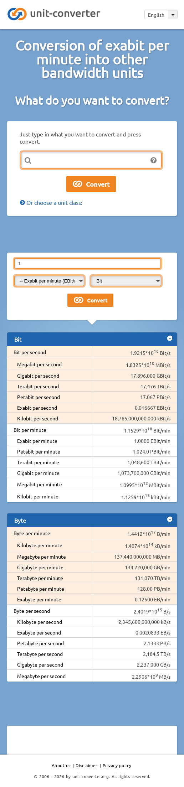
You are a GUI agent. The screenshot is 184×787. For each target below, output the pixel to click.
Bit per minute (30, 429)
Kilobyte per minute (39, 545)
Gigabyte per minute (40, 567)
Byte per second (32, 610)
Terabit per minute (38, 462)
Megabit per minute (39, 484)
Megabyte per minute (41, 556)
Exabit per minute (37, 440)
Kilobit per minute (37, 496)
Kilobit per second (37, 418)
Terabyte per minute (40, 578)
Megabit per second (39, 364)
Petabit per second (38, 397)
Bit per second (30, 352)
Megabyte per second (41, 676)
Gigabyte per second (40, 664)
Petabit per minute (38, 451)
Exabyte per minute (39, 599)
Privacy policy (117, 765)
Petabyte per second (40, 643)
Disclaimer (87, 765)
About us (61, 765)
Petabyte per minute (40, 588)
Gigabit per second (38, 375)
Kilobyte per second (39, 621)
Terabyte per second (40, 654)
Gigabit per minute (38, 473)
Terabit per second (38, 386)
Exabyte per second (39, 632)
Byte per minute (32, 533)
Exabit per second (37, 407)
